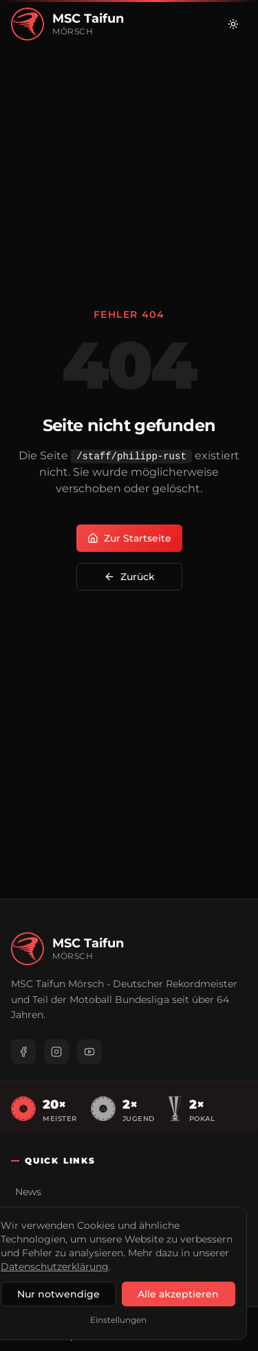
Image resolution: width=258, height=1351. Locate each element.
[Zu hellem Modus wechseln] (233, 24)
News (28, 1192)
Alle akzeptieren (178, 1294)
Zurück (129, 576)
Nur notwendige (58, 1294)
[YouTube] (89, 1051)
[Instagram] (56, 1051)
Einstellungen (118, 1320)
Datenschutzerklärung (55, 1266)
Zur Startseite (129, 538)
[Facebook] (23, 1051)
